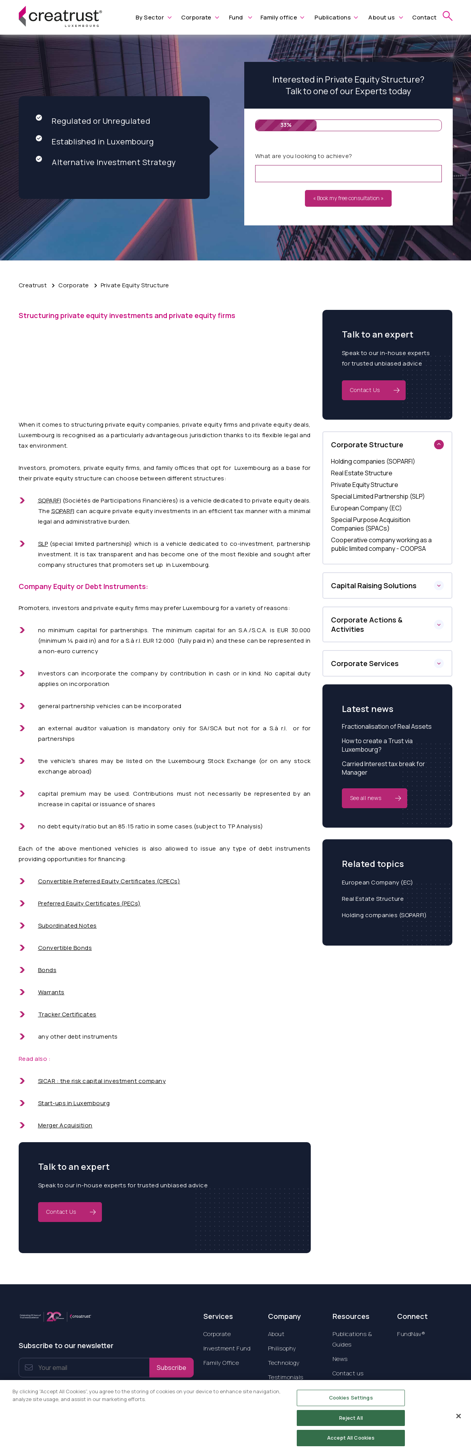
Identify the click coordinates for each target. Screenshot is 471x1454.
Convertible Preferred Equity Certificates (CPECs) (109, 881)
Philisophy (282, 1348)
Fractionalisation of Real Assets (387, 726)
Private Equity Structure (135, 285)
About (276, 1334)
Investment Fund (227, 1348)
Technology (284, 1363)
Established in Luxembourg (95, 141)
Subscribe (171, 1367)
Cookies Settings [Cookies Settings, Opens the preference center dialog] (351, 1403)
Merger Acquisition (65, 1125)
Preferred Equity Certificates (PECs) (89, 903)
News (340, 1359)
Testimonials (285, 1377)
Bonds (47, 970)
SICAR (47, 1081)
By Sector (150, 17)
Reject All (351, 1423)
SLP (43, 544)
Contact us (348, 1373)
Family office (279, 17)
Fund (236, 17)
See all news (366, 798)
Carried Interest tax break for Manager (383, 768)
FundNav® (411, 1334)
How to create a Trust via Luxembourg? (377, 745)
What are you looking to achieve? (303, 156)
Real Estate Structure (373, 899)
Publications (333, 17)
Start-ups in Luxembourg (74, 1103)
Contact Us (61, 1211)
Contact (424, 17)
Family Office (221, 1363)
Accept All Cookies (351, 1443)
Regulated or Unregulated (93, 121)
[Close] (458, 1421)
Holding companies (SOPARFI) (384, 915)
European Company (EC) (377, 882)
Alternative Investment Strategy (106, 162)
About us (381, 17)
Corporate (196, 17)
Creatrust (33, 285)
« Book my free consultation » (348, 198)
